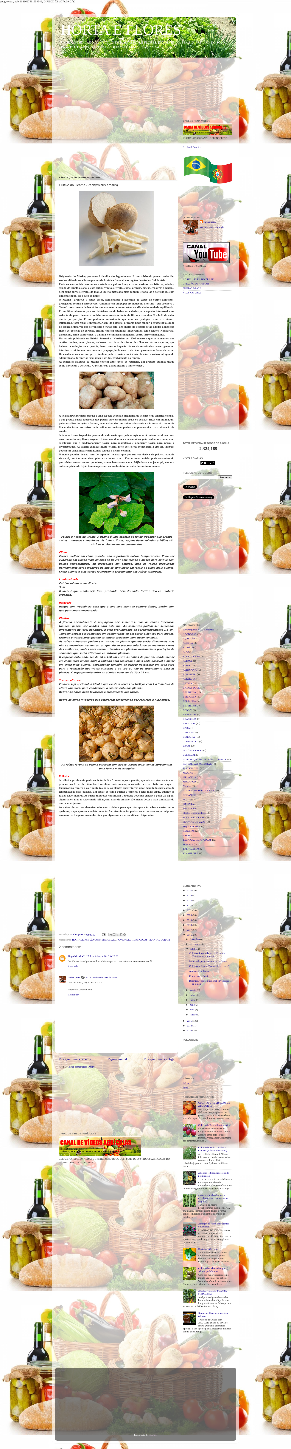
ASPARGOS (189, 678)
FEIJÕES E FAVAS (193, 750)
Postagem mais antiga (159, 1059)
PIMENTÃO (189, 808)
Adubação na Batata (199, 970)
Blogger (153, 1434)
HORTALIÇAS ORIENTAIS (197, 763)
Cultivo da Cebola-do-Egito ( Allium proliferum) (213, 1270)
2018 (189, 925)
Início (186, 1083)
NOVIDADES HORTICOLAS (132, 939)
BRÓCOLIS (189, 723)
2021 (189, 910)
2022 (189, 905)
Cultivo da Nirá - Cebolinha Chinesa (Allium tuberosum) (212, 1149)
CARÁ (186, 727)
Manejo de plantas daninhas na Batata (208, 961)
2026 (189, 890)
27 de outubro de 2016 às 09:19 (101, 977)
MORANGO (189, 781)
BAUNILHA (189, 692)
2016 (189, 934)
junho (193, 999)
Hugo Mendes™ (76, 956)
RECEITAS (189, 830)
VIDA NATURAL (192, 292)
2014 (189, 1025)
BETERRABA (190, 705)
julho (193, 995)
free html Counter (192, 147)
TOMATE (188, 844)
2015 (189, 1020)
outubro (194, 948)
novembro (195, 944)
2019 (189, 920)
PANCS (187, 799)
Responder (73, 966)
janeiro (193, 1014)
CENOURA (189, 736)
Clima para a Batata (199, 976)
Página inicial (117, 1059)
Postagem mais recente (75, 1059)
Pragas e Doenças (192, 826)
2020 (189, 915)
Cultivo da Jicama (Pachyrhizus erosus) (209, 966)
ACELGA (188, 642)
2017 (189, 929)
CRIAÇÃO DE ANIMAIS (196, 283)
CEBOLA (188, 732)
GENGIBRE (189, 754)
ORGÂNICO (189, 795)
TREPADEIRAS (191, 848)
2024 (189, 895)
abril (192, 1009)
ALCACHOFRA (191, 656)
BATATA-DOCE (191, 687)
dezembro (195, 939)
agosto (193, 990)
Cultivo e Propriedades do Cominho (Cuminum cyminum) (207, 955)
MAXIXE (188, 772)
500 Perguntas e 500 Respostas (198, 629)
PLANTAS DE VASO (194, 821)
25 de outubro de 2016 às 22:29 (102, 956)
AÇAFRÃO (189, 638)
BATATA (187, 683)
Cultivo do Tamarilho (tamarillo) (214, 1125)
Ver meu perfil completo (212, 226)
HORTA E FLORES (121, 29)
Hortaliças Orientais (208, 1249)
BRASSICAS (190, 714)
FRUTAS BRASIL (192, 288)
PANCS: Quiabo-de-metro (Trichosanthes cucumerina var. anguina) (214, 1198)
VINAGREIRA (191, 853)
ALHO (186, 665)
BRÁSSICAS (190, 718)
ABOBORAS (190, 634)
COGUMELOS (191, 741)
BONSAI (187, 710)
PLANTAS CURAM (159, 939)
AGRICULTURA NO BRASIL (198, 279)
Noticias (187, 786)
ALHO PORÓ (190, 669)
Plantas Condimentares (194, 812)
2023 (189, 900)
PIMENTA (188, 803)
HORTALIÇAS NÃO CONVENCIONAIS (93, 939)
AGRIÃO (188, 647)
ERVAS (187, 745)
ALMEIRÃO (189, 674)
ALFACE (188, 660)
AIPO (186, 651)
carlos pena (74, 977)
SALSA (187, 835)
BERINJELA (189, 696)
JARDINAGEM (191, 768)
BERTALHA (189, 701)
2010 (189, 1030)
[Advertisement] (145, 89)
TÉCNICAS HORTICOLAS (197, 839)
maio (192, 1004)
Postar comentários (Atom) (81, 1066)
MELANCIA (189, 777)
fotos (185, 1087)
